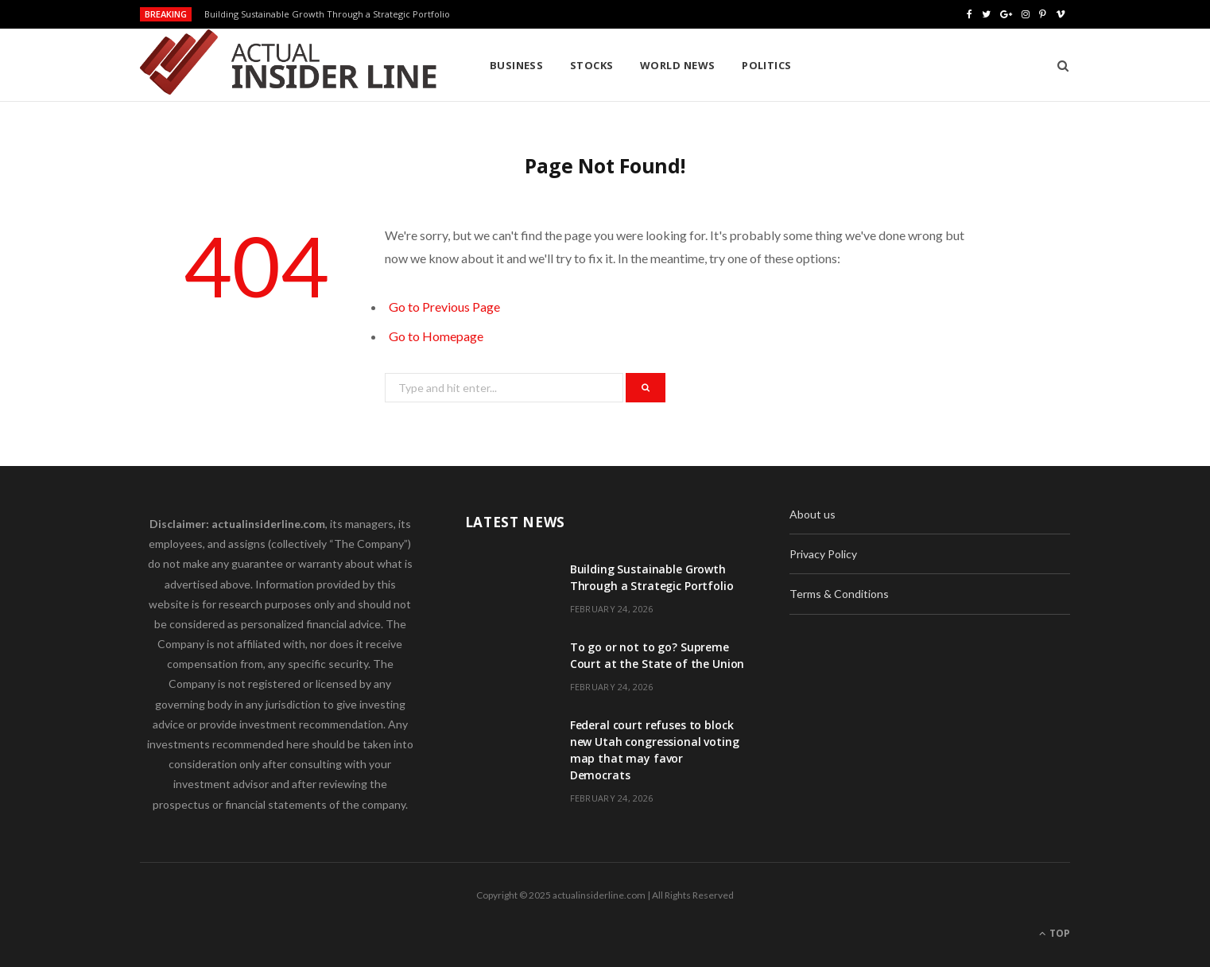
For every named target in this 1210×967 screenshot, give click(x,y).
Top (1054, 933)
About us (812, 514)
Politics (767, 65)
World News (678, 65)
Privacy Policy (823, 554)
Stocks (592, 65)
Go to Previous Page (444, 306)
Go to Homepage (436, 336)
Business (517, 65)
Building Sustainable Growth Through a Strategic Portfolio (327, 14)
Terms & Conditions (839, 593)
